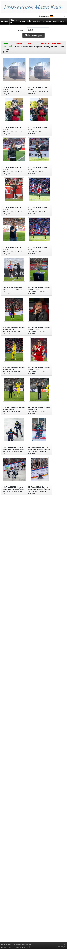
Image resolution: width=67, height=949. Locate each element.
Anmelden (45, 16)
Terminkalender (25, 21)
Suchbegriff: (33, 30)
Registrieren (46, 21)
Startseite (4, 21)
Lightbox (36, 21)
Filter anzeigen (22, 47)
